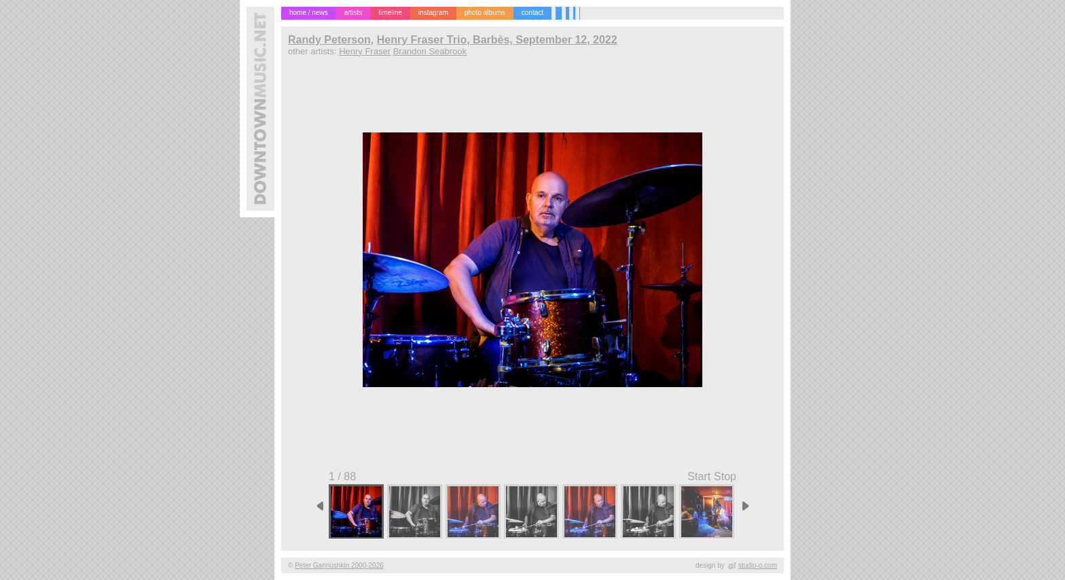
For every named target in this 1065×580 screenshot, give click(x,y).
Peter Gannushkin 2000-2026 (339, 565)
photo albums (485, 12)
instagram (433, 12)
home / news (308, 12)
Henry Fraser (365, 51)
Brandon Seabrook (430, 51)
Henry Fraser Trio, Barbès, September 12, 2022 (497, 40)
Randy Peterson (329, 40)
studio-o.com (757, 565)
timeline (389, 12)
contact (532, 12)
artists (353, 12)
